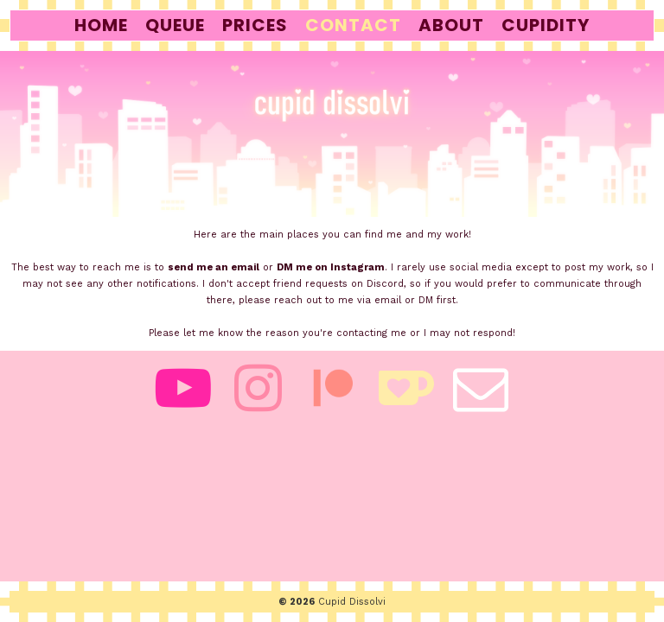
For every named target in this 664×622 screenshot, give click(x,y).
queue (175, 25)
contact (353, 25)
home (101, 25)
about (451, 25)
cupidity (545, 25)
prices (255, 25)
